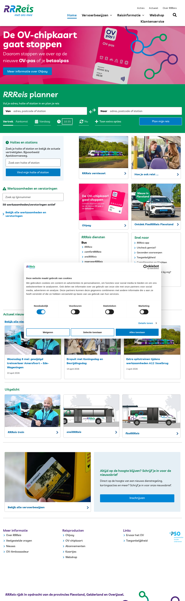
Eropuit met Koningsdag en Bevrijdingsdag (85, 361)
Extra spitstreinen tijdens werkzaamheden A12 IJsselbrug (147, 361)
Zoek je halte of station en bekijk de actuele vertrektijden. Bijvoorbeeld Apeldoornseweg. (33, 152)
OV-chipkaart (74, 540)
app (147, 242)
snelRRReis (90, 256)
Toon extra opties (108, 121)
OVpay (69, 535)
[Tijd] (67, 121)
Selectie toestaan (92, 332)
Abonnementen (75, 546)
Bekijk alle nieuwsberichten (23, 321)
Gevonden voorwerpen (149, 252)
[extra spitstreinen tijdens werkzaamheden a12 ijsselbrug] (152, 340)
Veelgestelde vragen (19, 540)
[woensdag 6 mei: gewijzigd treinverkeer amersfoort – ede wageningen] (33, 340)
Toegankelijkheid (146, 257)
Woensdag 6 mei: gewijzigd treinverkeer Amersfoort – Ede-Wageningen (28, 363)
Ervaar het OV (135, 535)
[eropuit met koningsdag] (92, 340)
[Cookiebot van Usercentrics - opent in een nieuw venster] (145, 267)
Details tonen (145, 323)
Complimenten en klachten (152, 262)
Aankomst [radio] (22, 121)
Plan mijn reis (160, 121)
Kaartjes (70, 551)
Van (8, 111)
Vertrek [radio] (8, 121)
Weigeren (48, 332)
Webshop (71, 557)
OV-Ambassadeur (17, 551)
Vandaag (42, 121)
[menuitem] (141, 8)
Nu (84, 121)
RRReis (88, 246)
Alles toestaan (137, 332)
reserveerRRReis (93, 261)
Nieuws (10, 546)
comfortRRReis (92, 251)
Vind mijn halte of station (33, 172)
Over (9, 535)
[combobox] (13, 111)
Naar (104, 111)
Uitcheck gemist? (146, 247)
